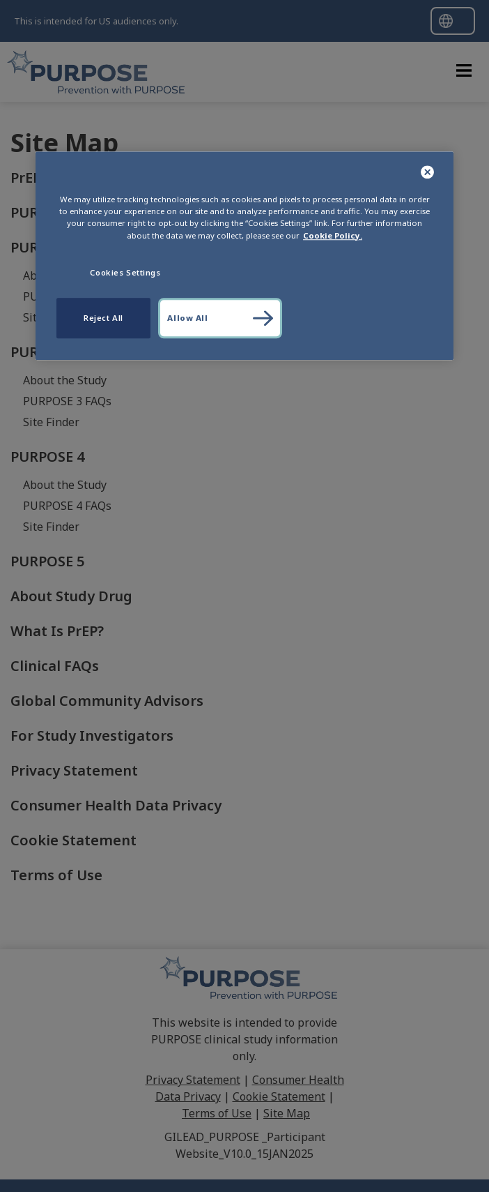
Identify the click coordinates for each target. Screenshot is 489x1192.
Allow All (187, 317)
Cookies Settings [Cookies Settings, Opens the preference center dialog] (125, 272)
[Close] (428, 173)
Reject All (103, 317)
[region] (244, 256)
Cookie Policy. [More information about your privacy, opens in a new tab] (332, 235)
